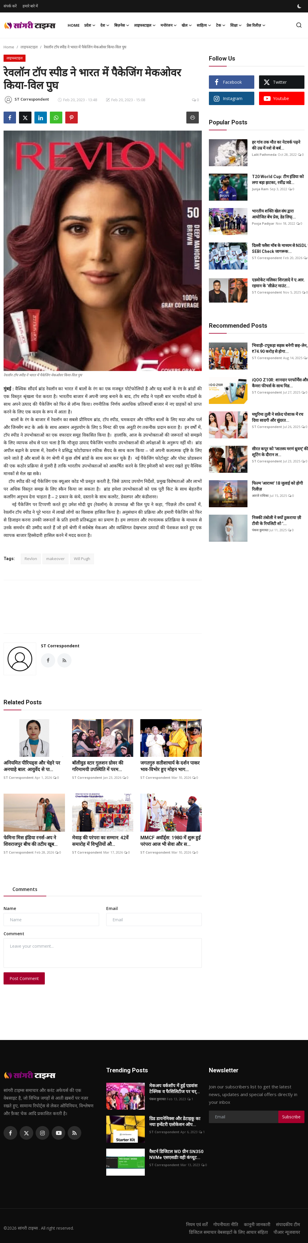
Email (112, 908)
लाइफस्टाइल (29, 47)
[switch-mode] (300, 6)
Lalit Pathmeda (264, 154)
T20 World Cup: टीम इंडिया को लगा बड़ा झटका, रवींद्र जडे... (278, 179)
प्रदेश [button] (90, 25)
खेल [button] (187, 25)
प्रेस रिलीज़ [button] (256, 25)
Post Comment (24, 978)
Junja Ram (260, 189)
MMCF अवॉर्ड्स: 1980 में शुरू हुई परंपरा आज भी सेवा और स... (170, 841)
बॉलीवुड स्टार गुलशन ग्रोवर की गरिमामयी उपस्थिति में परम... (97, 766)
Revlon (31, 558)
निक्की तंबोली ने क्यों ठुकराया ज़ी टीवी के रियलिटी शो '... (276, 520)
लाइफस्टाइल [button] (145, 25)
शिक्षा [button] (236, 25)
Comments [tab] (24, 889)
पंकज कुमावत (260, 530)
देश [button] (104, 25)
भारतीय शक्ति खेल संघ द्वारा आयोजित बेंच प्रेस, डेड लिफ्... (274, 214)
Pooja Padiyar (263, 223)
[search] (298, 25)
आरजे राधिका (260, 495)
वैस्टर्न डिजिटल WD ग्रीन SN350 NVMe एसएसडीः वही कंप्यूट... (176, 1154)
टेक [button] (221, 25)
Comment (14, 933)
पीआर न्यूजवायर (287, 1232)
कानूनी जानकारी (257, 1224)
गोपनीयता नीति (225, 1224)
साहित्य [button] (204, 25)
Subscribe (291, 1117)
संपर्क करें (10, 6)
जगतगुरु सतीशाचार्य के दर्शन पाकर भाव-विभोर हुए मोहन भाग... (170, 766)
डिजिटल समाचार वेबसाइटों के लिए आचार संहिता (228, 1232)
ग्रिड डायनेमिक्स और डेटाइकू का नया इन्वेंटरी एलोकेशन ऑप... (174, 1121)
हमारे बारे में (30, 6)
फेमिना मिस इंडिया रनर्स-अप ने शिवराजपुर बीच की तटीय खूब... (31, 841)
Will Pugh (82, 558)
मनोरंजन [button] (169, 25)
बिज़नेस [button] (121, 25)
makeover (55, 558)
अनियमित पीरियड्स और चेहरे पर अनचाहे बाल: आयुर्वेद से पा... (32, 766)
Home (74, 25)
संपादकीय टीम (288, 1224)
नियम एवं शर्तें (197, 1224)
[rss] (74, 1133)
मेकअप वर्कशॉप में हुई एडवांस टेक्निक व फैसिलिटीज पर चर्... (174, 1088)
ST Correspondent (60, 646)
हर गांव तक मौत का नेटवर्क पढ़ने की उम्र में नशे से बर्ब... (276, 145)
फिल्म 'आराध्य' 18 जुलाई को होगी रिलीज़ (277, 486)
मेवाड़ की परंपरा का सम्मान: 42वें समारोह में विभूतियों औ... (100, 841)
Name (10, 908)
